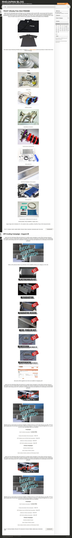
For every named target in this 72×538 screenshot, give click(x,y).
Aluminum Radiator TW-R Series (28, 181)
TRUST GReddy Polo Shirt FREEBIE (16, 11)
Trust (40, 229)
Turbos (28, 70)
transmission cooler (35, 229)
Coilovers (9, 229)
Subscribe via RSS (61, 3)
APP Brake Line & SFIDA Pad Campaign (26, 438)
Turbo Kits (28, 89)
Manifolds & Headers (28, 126)
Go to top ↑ (68, 536)
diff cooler (16, 528)
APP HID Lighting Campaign (26, 443)
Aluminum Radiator (11, 528)
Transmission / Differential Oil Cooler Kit (28, 219)
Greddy (13, 229)
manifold (15, 229)
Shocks (25, 229)
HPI (19, 528)
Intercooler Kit (28, 164)
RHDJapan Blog (13, 1)
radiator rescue (35, 528)
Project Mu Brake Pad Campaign (26, 435)
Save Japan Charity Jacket (28, 450)
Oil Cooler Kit (28, 199)
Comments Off (49, 229)
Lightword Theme (5, 536)
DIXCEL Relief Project (28, 448)
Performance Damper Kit (28, 146)
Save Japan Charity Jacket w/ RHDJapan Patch (28, 452)
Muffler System (28, 107)
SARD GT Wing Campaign (26, 440)
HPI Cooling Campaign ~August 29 (16, 234)
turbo (42, 229)
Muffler (19, 229)
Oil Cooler (22, 229)
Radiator (30, 528)
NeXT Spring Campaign (24, 432)
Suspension (29, 229)
